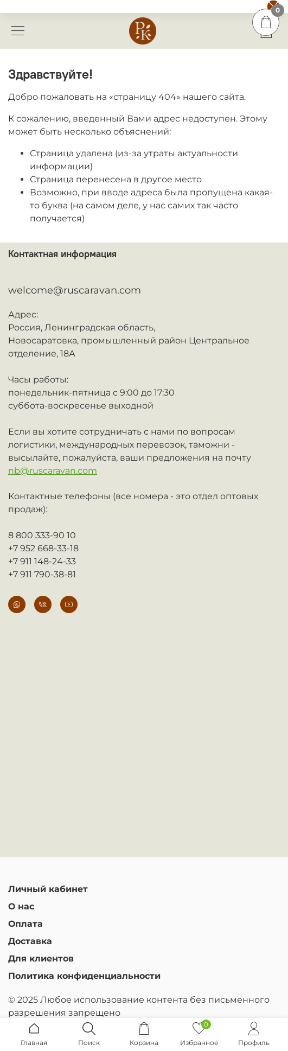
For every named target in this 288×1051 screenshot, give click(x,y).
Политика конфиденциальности (84, 976)
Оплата (25, 924)
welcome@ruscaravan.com (74, 290)
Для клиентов (41, 958)
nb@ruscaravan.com (52, 471)
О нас (21, 906)
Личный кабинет (48, 889)
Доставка (30, 941)
